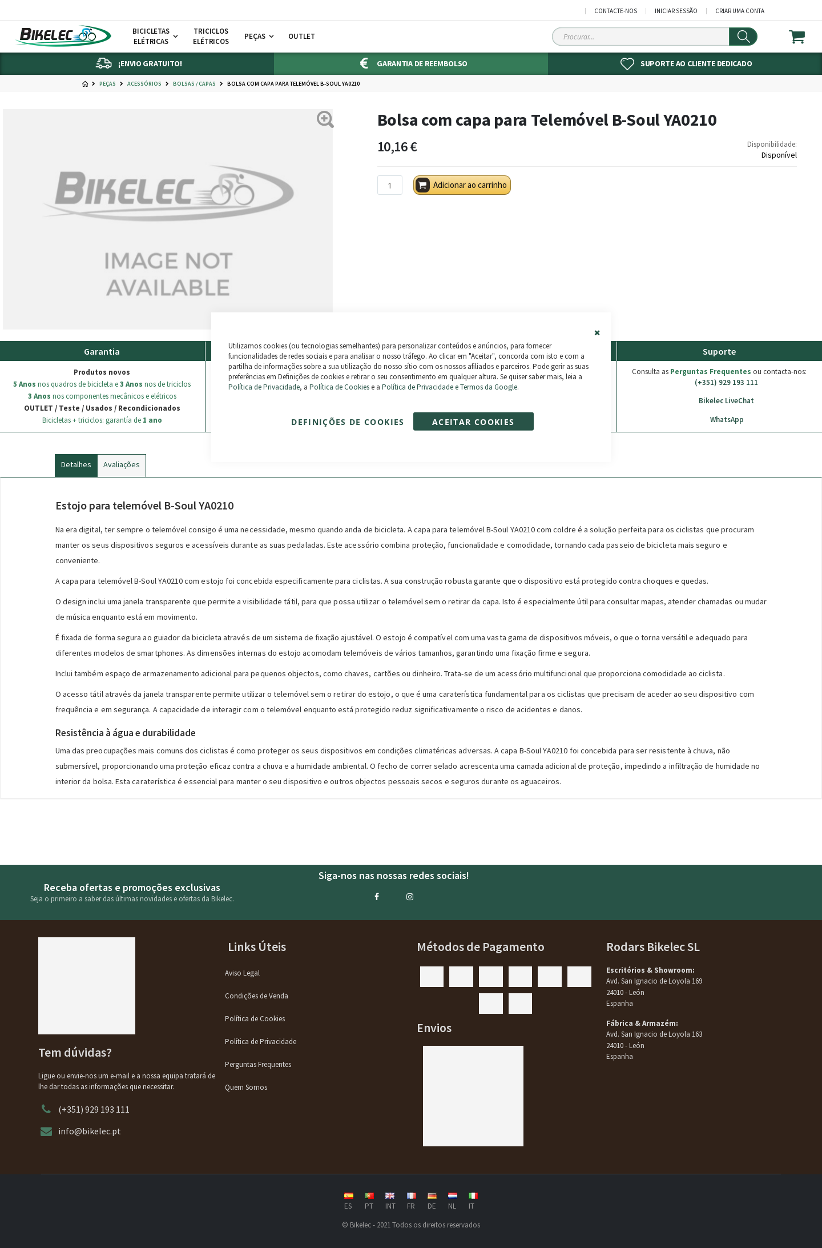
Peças (107, 84)
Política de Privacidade (264, 387)
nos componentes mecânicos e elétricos (102, 396)
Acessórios (144, 84)
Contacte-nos (615, 11)
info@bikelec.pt (89, 1131)
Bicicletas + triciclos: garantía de (102, 420)
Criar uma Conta (739, 11)
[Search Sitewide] (654, 36)
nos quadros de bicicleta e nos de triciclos (102, 384)
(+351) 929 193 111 (719, 382)
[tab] (76, 463)
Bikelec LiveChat (719, 401)
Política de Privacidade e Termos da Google (449, 387)
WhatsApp (719, 420)
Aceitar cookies (473, 421)
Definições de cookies (347, 421)
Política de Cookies (339, 387)
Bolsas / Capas (194, 84)
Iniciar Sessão (676, 11)
